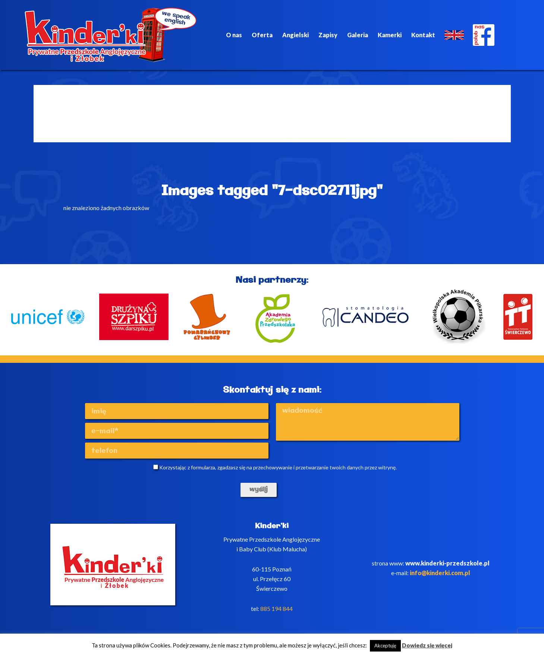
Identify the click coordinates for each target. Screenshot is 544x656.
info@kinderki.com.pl (440, 572)
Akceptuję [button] (385, 646)
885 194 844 (276, 608)
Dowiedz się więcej (427, 645)
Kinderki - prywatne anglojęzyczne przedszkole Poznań (111, 35)
